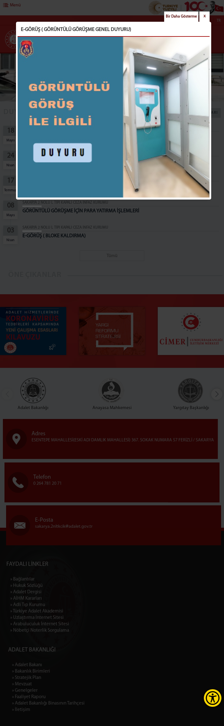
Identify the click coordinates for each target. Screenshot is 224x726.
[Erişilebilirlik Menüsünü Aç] (212, 698)
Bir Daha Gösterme (181, 17)
